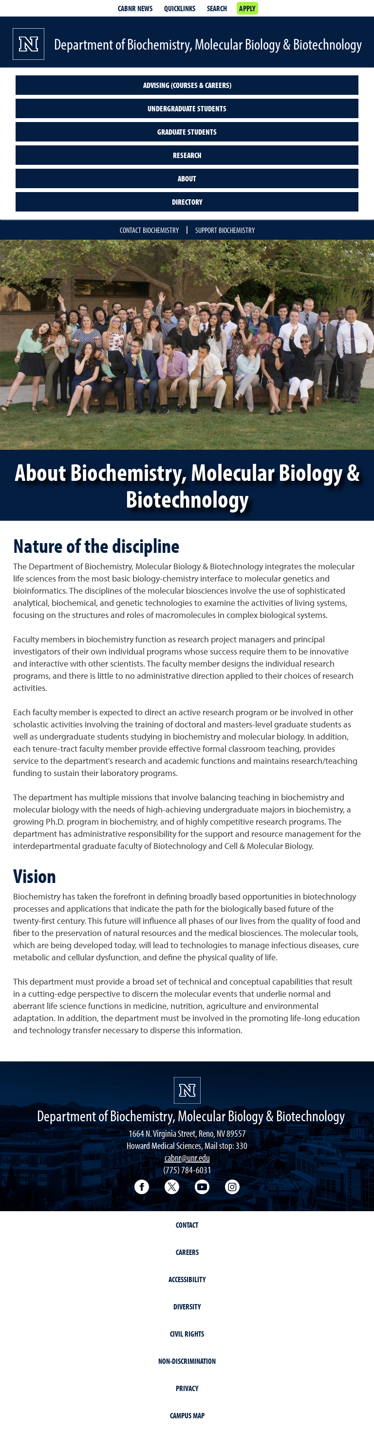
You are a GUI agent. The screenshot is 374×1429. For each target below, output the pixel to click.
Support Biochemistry (225, 230)
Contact (187, 1225)
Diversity (187, 1306)
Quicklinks (179, 8)
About (187, 178)
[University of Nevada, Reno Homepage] (187, 1090)
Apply (247, 8)
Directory (187, 202)
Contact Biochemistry (149, 230)
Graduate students (187, 132)
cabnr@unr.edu (187, 1157)
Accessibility (187, 1279)
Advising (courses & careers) (187, 85)
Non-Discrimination (187, 1361)
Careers (187, 1252)
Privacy (187, 1388)
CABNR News (135, 8)
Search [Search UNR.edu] (217, 8)
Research (187, 155)
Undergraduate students (187, 108)
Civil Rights (187, 1334)
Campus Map (187, 1415)
